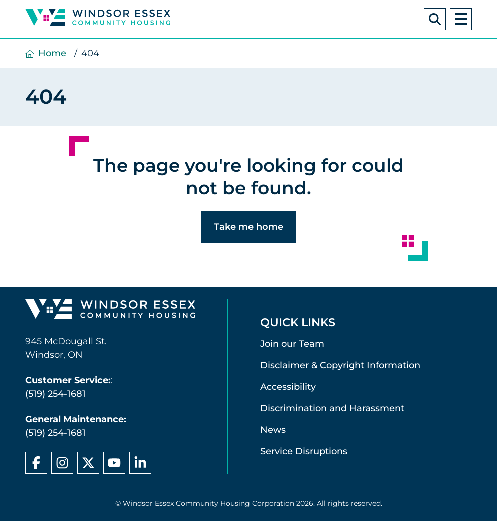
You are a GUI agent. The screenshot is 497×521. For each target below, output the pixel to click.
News (273, 429)
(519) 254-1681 (55, 393)
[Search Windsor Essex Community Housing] (435, 19)
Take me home (248, 226)
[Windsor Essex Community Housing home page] (110, 311)
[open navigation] (461, 19)
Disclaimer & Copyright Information (340, 365)
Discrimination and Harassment (332, 408)
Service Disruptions (303, 451)
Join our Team (292, 343)
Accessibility (288, 386)
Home (52, 53)
